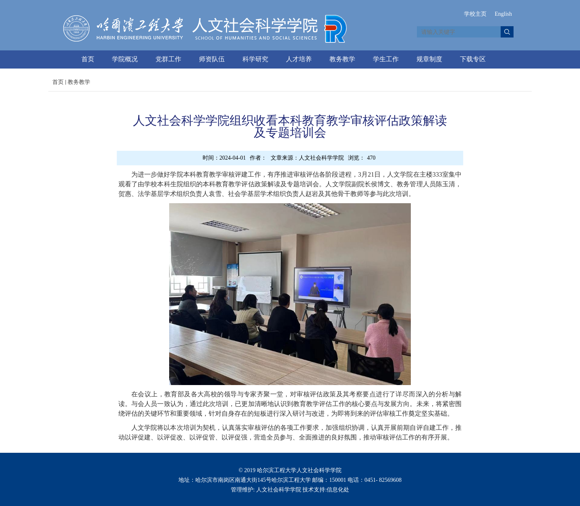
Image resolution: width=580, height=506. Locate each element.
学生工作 (386, 59)
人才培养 (299, 59)
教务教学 (342, 59)
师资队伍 (212, 59)
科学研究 (255, 59)
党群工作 (168, 59)
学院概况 (125, 59)
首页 (87, 59)
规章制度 (429, 59)
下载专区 (473, 59)
